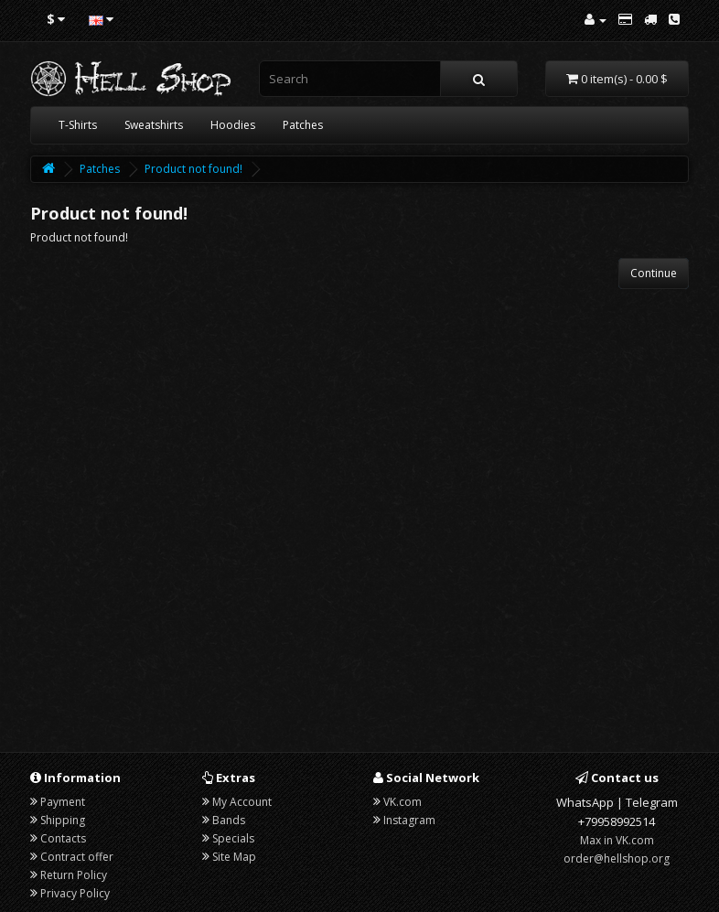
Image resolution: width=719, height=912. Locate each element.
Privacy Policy (75, 893)
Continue (653, 273)
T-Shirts (78, 125)
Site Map (234, 856)
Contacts (63, 838)
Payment (62, 802)
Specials (233, 838)
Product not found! (193, 169)
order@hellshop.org (616, 858)
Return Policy (73, 875)
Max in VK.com (617, 840)
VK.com (402, 802)
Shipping (62, 820)
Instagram (409, 820)
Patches (303, 125)
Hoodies (232, 125)
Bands (228, 820)
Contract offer (76, 856)
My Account (242, 802)
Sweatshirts (153, 125)
